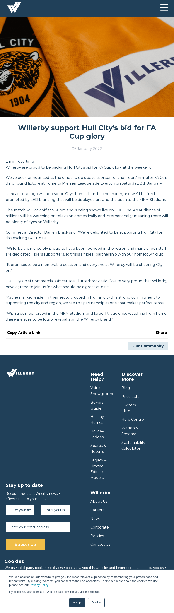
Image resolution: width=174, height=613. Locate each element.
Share (161, 333)
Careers (97, 510)
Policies (97, 536)
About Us (98, 501)
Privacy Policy (39, 585)
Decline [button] (96, 602)
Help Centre (132, 419)
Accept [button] (77, 602)
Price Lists (130, 396)
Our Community (148, 346)
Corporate (99, 527)
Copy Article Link (23, 333)
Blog (125, 388)
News (95, 518)
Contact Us (100, 544)
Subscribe (25, 544)
